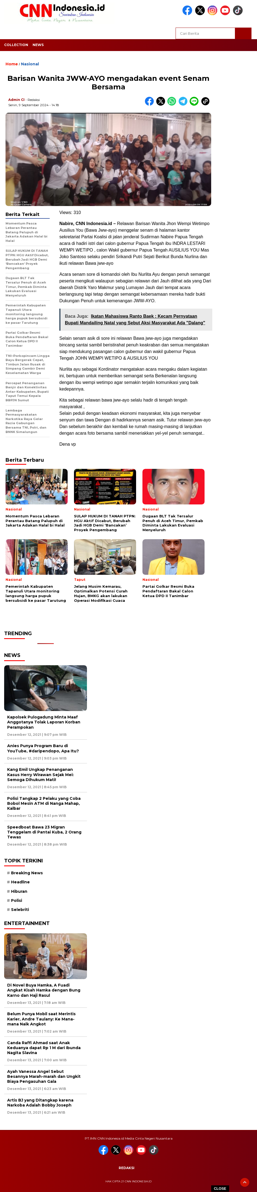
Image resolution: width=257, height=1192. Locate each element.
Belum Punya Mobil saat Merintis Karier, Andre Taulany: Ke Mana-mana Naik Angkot (41, 1018)
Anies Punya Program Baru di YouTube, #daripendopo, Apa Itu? (43, 748)
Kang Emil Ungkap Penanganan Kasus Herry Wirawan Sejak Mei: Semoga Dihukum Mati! (40, 774)
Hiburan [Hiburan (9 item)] (19, 891)
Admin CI (16, 100)
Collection (16, 45)
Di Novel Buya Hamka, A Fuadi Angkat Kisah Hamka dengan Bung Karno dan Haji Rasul (43, 990)
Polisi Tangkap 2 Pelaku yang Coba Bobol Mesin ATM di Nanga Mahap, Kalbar (44, 803)
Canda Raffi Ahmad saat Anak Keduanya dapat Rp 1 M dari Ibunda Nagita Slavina (44, 1047)
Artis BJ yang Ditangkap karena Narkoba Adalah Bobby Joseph (40, 1103)
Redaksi (126, 1168)
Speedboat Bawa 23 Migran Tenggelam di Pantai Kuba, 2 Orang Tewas (44, 832)
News (38, 45)
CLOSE (220, 1188)
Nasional (30, 64)
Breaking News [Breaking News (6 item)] (27, 872)
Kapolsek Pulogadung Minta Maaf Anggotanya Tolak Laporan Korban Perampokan (43, 722)
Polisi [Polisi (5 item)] (16, 900)
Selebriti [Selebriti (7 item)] (20, 909)
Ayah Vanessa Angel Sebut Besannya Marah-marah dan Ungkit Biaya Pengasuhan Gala (44, 1076)
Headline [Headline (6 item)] (20, 882)
